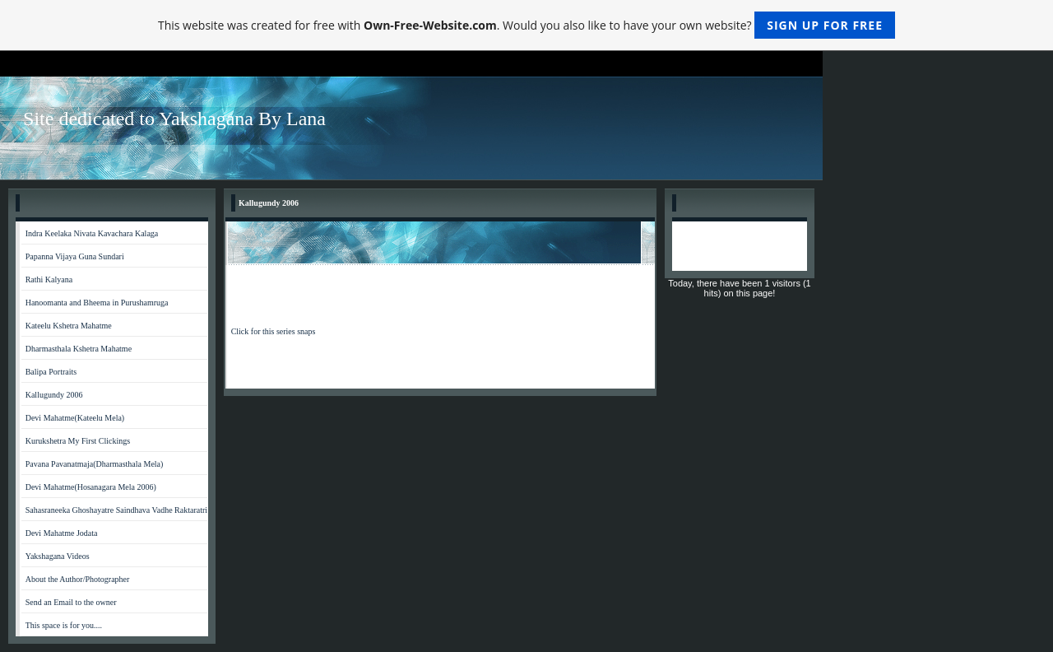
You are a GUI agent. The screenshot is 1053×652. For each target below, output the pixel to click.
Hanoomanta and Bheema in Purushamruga (97, 302)
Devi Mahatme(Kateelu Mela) (75, 417)
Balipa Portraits (51, 371)
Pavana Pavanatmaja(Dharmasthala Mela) (95, 463)
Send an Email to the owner (71, 602)
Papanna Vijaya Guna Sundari (75, 256)
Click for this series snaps (273, 331)
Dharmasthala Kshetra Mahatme (79, 348)
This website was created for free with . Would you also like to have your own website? (526, 25)
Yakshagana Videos (58, 556)
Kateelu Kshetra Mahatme (69, 325)
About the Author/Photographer (78, 579)
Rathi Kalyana (49, 279)
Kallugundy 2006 (54, 394)
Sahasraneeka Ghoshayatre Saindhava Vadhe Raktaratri (116, 510)
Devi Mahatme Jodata (62, 533)
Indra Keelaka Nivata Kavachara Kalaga (92, 233)
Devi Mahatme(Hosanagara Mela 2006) (91, 486)
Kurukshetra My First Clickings (78, 440)
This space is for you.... (64, 625)
